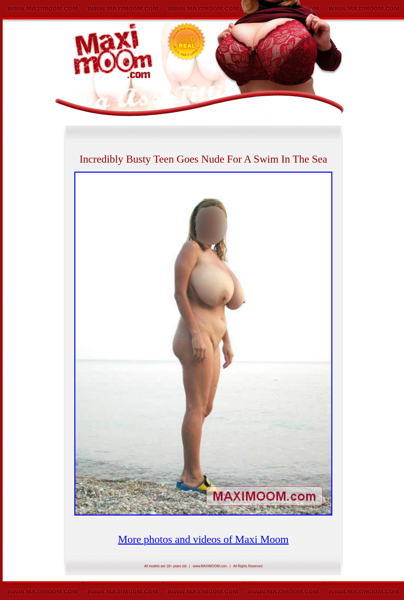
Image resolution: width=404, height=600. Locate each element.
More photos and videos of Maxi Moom (203, 539)
